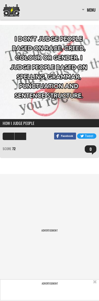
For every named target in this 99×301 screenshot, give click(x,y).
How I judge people (18, 123)
